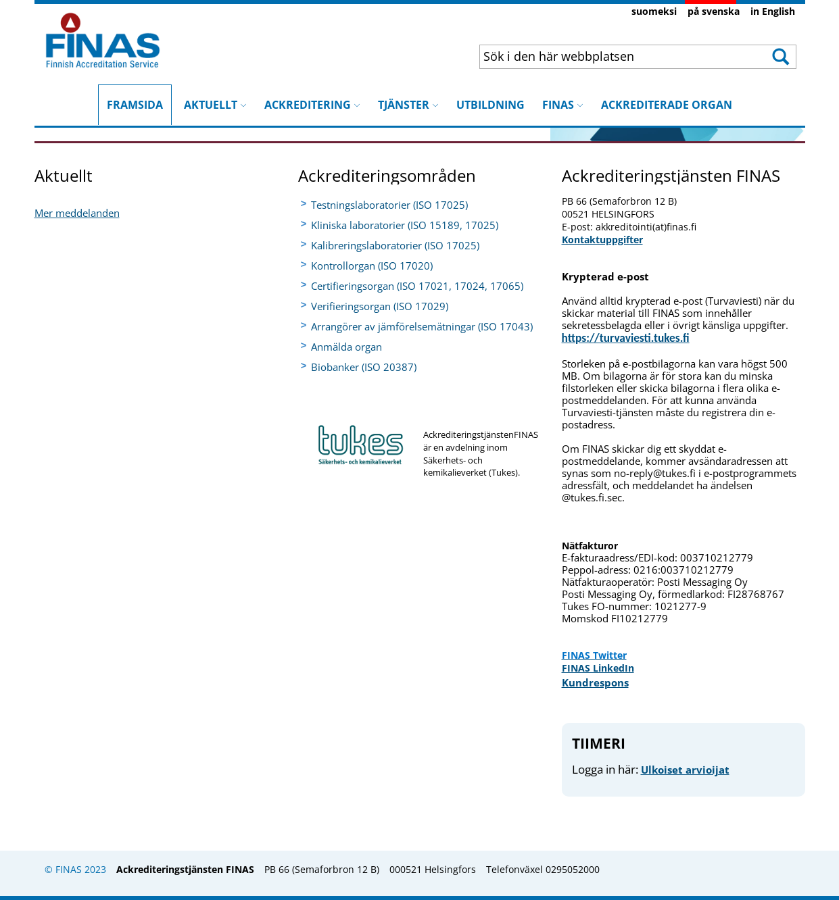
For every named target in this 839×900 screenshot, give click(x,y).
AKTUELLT (215, 104)
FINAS (562, 104)
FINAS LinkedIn (598, 667)
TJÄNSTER (408, 104)
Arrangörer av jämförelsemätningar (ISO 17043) (422, 326)
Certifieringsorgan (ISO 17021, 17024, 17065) (417, 286)
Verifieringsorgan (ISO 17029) (379, 306)
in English (772, 11)
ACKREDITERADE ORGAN (666, 104)
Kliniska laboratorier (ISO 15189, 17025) (404, 225)
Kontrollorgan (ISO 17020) (372, 265)
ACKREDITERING (312, 104)
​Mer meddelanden (77, 213)
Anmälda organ (346, 346)
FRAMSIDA (135, 98)
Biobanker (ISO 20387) (363, 367)
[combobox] (609, 56)
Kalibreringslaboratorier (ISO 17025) (395, 245)
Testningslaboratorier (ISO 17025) (389, 204)
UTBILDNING (490, 104)
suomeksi (654, 11)
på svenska (714, 11)
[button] (779, 56)
